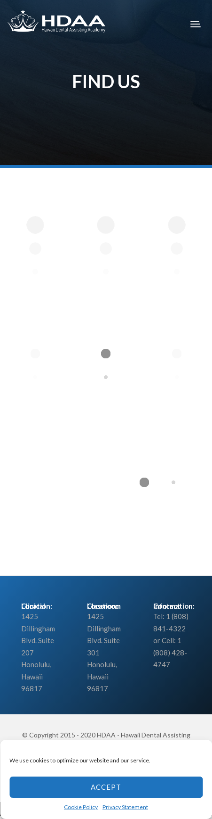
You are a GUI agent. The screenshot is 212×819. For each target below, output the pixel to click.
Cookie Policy (81, 807)
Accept (106, 787)
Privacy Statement (125, 807)
